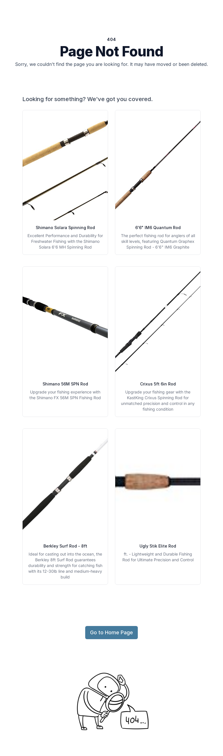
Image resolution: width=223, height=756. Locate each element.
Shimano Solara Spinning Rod (65, 227)
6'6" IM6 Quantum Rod (158, 227)
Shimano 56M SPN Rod (65, 383)
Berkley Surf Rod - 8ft (65, 546)
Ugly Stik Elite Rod (158, 546)
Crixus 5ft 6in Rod (158, 383)
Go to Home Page (111, 632)
